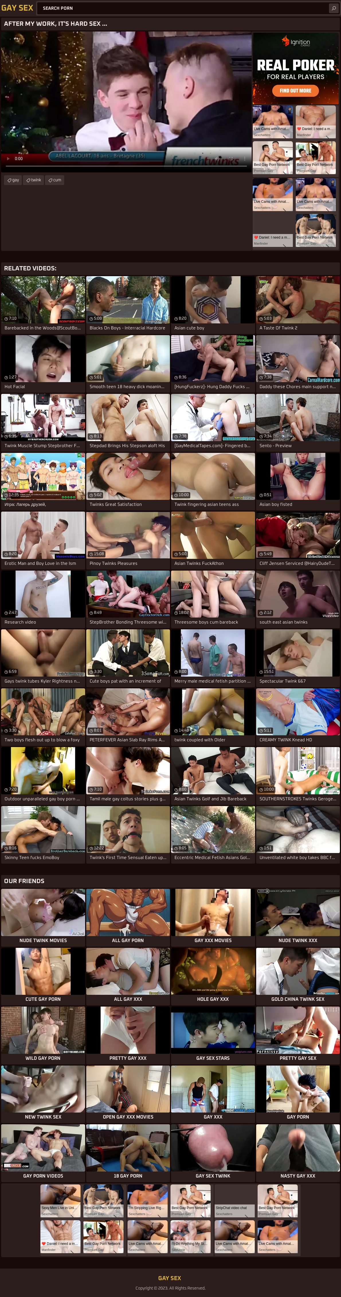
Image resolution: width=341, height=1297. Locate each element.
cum (57, 180)
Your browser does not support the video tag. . (126, 102)
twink (36, 180)
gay (15, 180)
